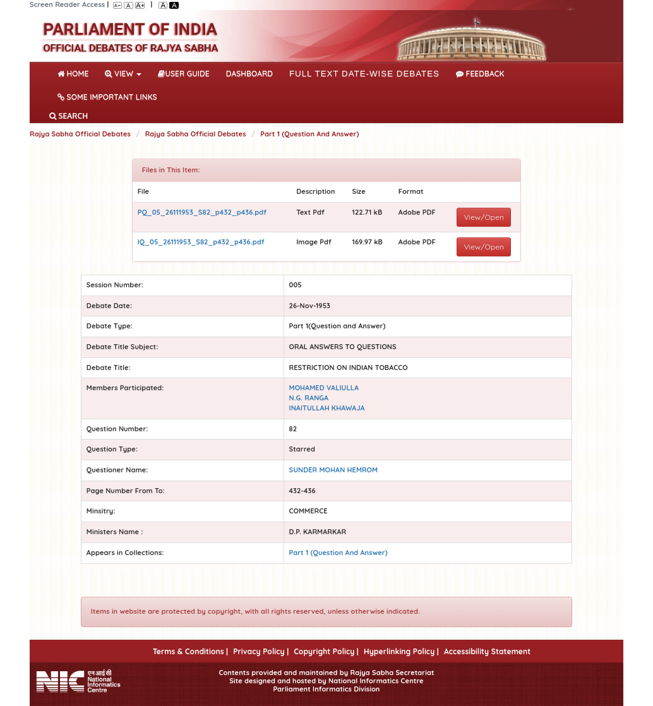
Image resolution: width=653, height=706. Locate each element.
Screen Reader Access (67, 4)
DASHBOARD (249, 73)
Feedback (480, 73)
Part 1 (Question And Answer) (309, 133)
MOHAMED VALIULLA (324, 387)
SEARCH (68, 116)
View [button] (123, 73)
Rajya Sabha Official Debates (80, 133)
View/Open (484, 217)
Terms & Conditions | (190, 651)
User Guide (183, 73)
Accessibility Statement (487, 651)
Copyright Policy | (326, 651)
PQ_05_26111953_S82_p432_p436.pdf (202, 212)
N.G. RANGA (309, 397)
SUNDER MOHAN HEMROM (333, 469)
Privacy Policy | (261, 651)
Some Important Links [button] (107, 97)
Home (75, 72)
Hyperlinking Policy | (401, 651)
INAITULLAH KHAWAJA (327, 408)
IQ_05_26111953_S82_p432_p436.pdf (201, 241)
